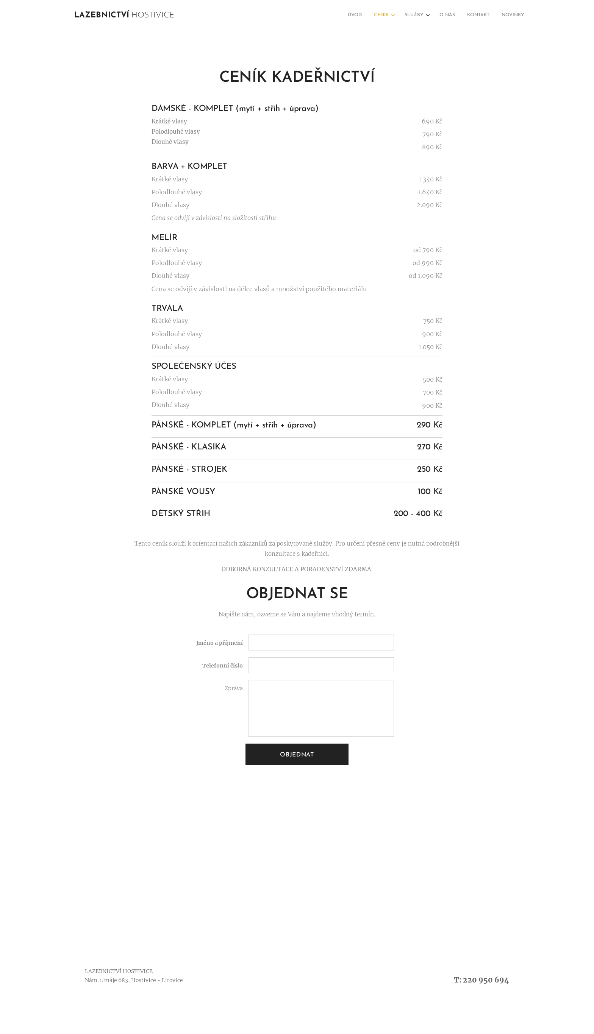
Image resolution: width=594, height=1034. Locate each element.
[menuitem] (458, 15)
